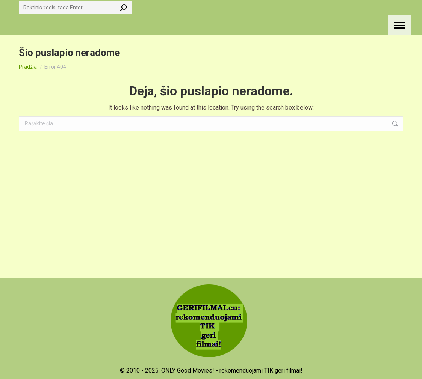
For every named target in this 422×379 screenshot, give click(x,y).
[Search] (75, 7)
